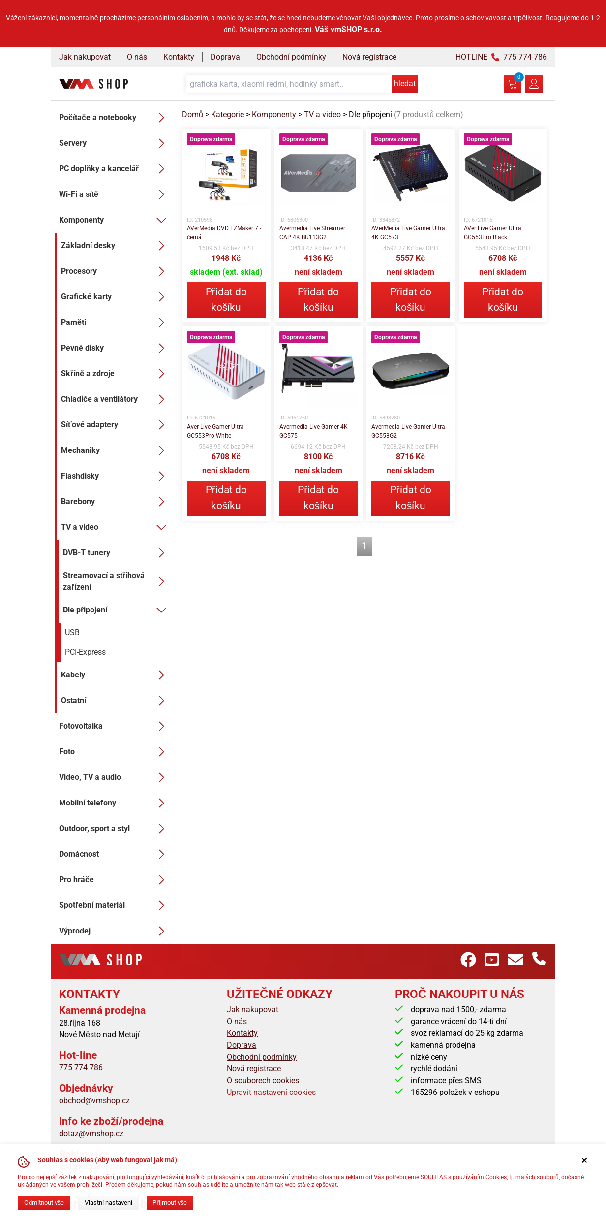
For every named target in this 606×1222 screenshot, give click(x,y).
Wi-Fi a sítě (114, 194)
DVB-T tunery (116, 553)
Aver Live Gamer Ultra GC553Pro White (215, 431)
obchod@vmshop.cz (94, 1100)
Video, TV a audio (114, 777)
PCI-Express (85, 652)
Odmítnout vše (44, 1202)
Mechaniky (115, 450)
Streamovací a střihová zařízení (116, 581)
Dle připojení (116, 610)
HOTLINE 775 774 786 (501, 57)
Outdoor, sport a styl (114, 828)
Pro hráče (114, 880)
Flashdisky (115, 476)
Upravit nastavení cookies (271, 1092)
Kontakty (178, 57)
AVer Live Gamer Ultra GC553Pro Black (492, 233)
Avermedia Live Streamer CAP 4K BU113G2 (312, 233)
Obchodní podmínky (291, 57)
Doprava (225, 57)
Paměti (115, 322)
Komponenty (114, 220)
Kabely (115, 675)
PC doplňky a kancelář (114, 169)
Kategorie (227, 114)
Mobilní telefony (114, 803)
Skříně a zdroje (115, 374)
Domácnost (114, 854)
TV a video (115, 527)
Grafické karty (115, 297)
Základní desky (115, 246)
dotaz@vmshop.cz (91, 1133)
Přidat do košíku (226, 299)
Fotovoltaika (114, 726)
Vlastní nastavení (108, 1202)
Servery (114, 143)
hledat (405, 83)
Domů (192, 114)
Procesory (115, 271)
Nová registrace (369, 57)
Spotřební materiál (114, 905)
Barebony (115, 502)
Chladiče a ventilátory (115, 399)
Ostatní (115, 700)
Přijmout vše (169, 1202)
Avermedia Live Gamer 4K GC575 (313, 431)
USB (72, 632)
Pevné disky (115, 348)
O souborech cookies (263, 1080)
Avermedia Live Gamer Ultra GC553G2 (408, 431)
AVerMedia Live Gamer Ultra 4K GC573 (408, 233)
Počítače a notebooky (114, 118)
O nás (137, 57)
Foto (114, 752)
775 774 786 (81, 1067)
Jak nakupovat (85, 57)
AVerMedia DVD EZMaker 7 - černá (224, 233)
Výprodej (114, 931)
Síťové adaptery (115, 425)
